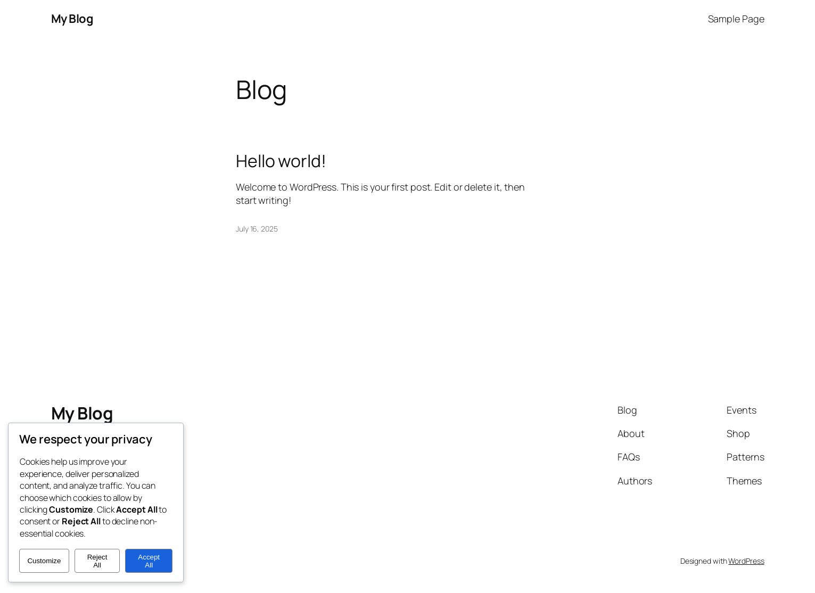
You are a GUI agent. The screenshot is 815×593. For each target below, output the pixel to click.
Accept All (149, 561)
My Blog (72, 19)
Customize (44, 561)
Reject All (97, 561)
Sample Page (736, 18)
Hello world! (281, 160)
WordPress (746, 561)
